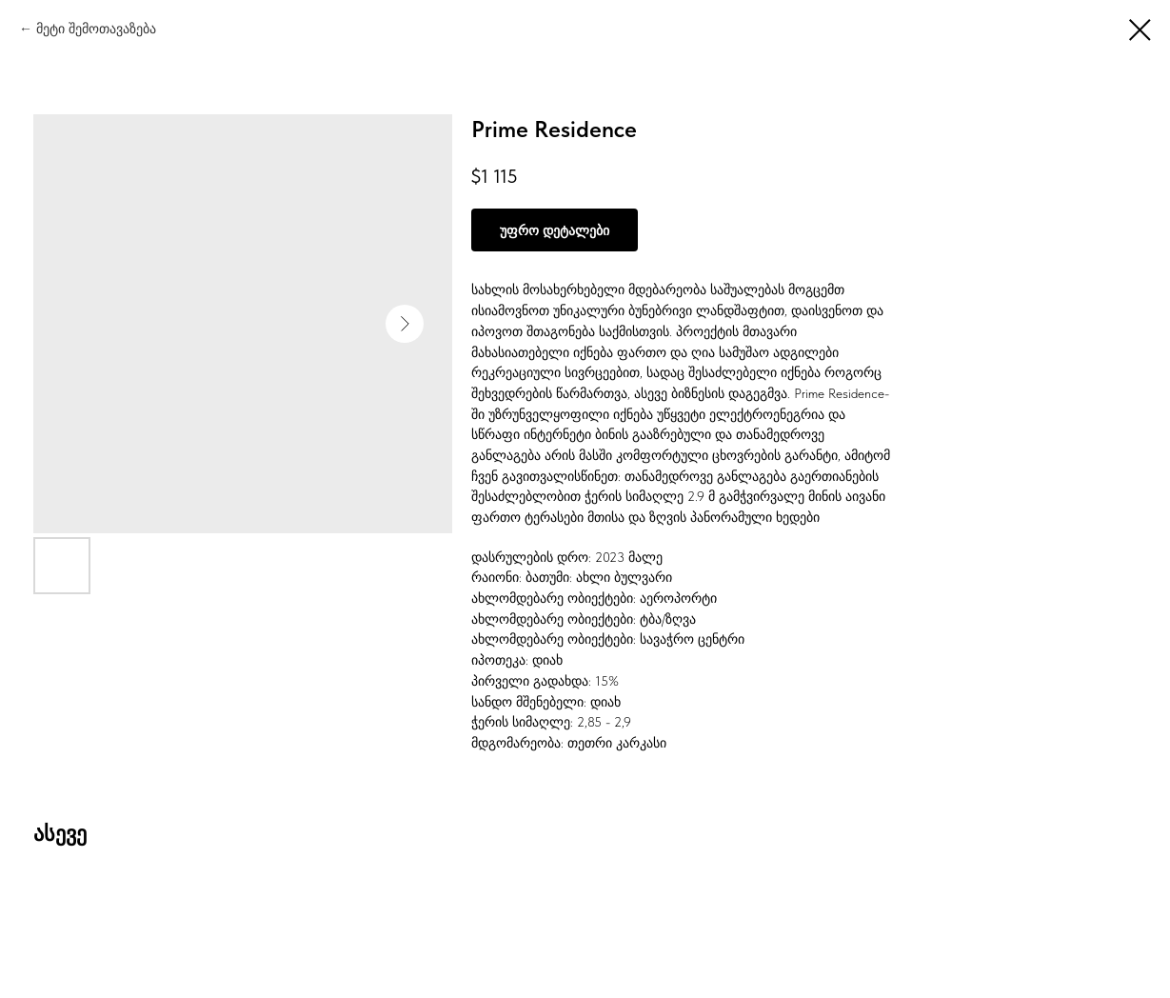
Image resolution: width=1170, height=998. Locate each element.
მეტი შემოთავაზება (96, 28)
